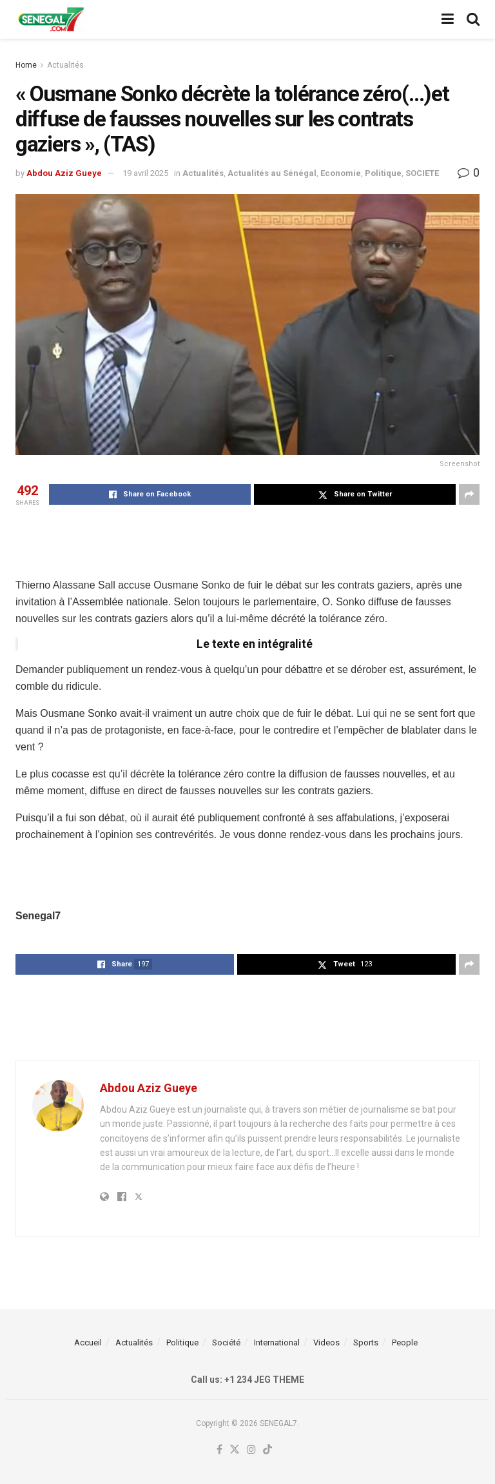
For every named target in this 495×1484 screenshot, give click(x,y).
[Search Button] (473, 19)
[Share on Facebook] (150, 494)
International (277, 1342)
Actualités (65, 65)
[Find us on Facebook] (219, 1450)
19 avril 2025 (145, 173)
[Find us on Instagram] (251, 1450)
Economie (340, 173)
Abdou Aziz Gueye (64, 173)
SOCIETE (422, 173)
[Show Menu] (448, 19)
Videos (326, 1342)
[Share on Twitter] (355, 494)
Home (26, 65)
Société (226, 1342)
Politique (383, 173)
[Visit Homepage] (50, 19)
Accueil (88, 1342)
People (405, 1342)
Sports (365, 1342)
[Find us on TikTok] (267, 1450)
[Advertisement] (247, 540)
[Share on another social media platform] (469, 494)
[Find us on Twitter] (234, 1450)
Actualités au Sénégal (272, 173)
